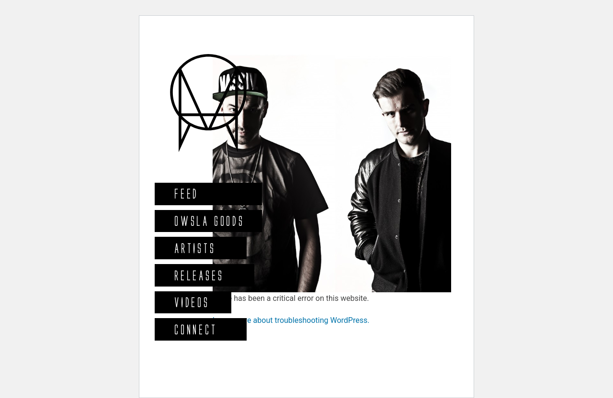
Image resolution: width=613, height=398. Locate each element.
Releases (198, 275)
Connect (195, 329)
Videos (191, 302)
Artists (195, 248)
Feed (186, 193)
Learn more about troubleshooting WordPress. (291, 320)
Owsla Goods (209, 220)
